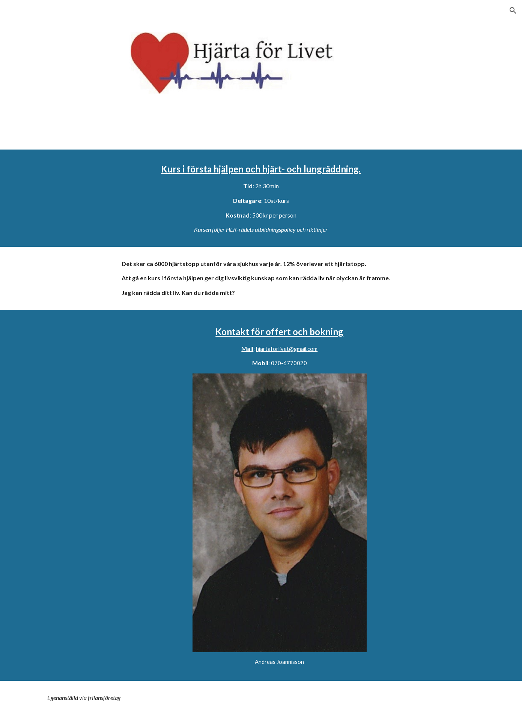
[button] (513, 11)
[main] (261, 198)
